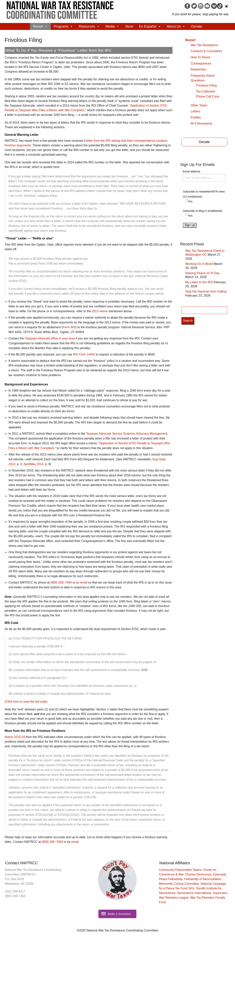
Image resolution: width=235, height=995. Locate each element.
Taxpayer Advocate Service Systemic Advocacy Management (126, 433)
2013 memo (100, 311)
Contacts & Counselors (206, 51)
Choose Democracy (198, 874)
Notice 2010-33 (15, 737)
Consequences (201, 63)
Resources (89, 26)
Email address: (204, 176)
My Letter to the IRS (199, 282)
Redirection (198, 69)
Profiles (196, 117)
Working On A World (199, 264)
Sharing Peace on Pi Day (202, 273)
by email (81, 582)
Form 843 (69, 327)
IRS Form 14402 (84, 354)
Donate (196, 26)
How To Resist (200, 57)
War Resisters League (174, 897)
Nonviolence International (194, 893)
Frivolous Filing (206, 85)
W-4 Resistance (201, 123)
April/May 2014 (33, 464)
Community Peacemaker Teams (180, 869)
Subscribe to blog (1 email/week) (202, 210)
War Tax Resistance (204, 45)
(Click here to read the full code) (26, 701)
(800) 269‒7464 (61, 582)
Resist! (40, 26)
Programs (63, 26)
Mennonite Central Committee (179, 883)
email (75, 841)
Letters (195, 111)
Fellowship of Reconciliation (202, 879)
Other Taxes (199, 105)
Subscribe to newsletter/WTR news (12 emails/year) (204, 194)
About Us (176, 26)
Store (129, 26)
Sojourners (220, 893)
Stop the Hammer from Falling (205, 291)
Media (112, 26)
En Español (150, 26)
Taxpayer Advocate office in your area (50, 338)
